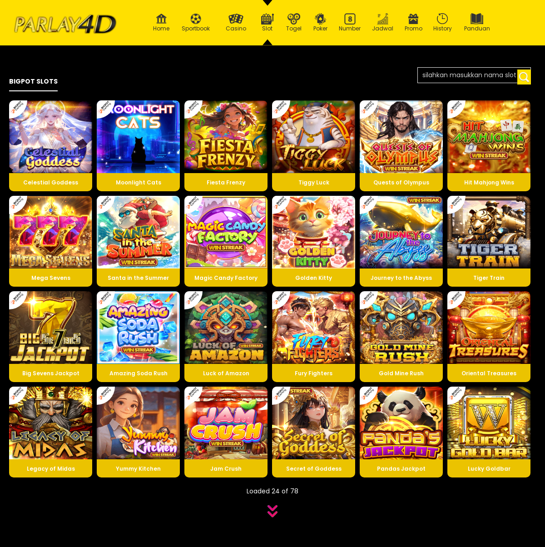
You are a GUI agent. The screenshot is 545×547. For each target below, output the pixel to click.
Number (350, 22)
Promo (413, 22)
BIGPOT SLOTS (33, 81)
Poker (320, 22)
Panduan (477, 22)
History (443, 22)
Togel (294, 22)
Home (161, 22)
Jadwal (383, 22)
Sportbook (195, 22)
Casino (235, 22)
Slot (267, 22)
